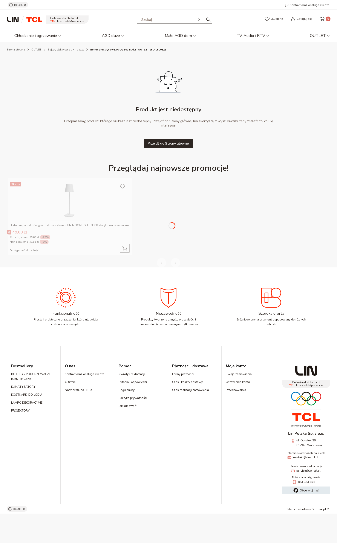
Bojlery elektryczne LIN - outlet (66, 49)
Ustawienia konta (238, 411)
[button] (208, 19)
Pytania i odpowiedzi (133, 411)
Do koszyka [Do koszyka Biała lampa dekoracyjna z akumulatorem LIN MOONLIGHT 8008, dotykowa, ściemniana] (125, 277)
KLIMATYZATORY (23, 416)
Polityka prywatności (133, 427)
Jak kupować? (128, 435)
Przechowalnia (236, 419)
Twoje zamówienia (239, 403)
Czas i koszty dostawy (187, 411)
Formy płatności (183, 403)
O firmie (70, 411)
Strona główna (16, 49)
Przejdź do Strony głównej (169, 143)
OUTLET (36, 49)
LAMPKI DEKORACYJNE (27, 432)
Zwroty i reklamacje (132, 403)
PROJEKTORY (20, 440)
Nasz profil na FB (77, 419)
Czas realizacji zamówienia (190, 419)
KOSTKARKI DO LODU (26, 424)
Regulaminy (127, 419)
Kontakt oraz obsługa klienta (309, 5)
